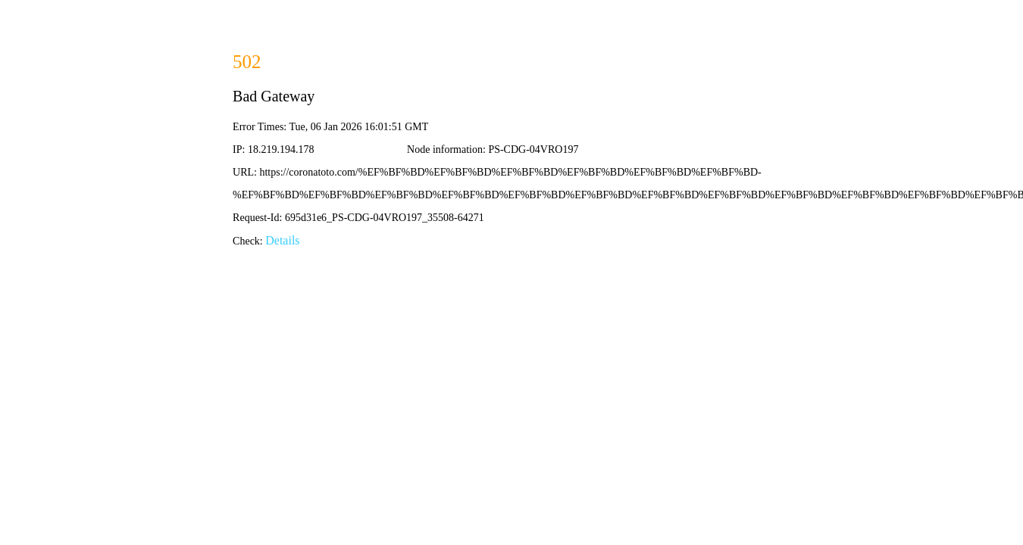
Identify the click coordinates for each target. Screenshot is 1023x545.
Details (282, 240)
